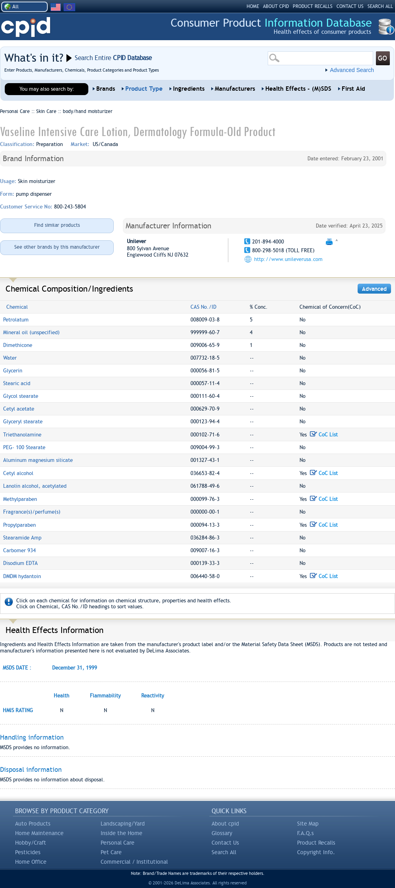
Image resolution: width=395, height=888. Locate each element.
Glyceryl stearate (23, 422)
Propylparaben (19, 525)
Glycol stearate (20, 396)
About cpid (225, 823)
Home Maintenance (39, 833)
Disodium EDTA (20, 563)
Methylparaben (20, 499)
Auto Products (33, 823)
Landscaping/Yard (123, 823)
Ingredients (188, 88)
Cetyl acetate (18, 409)
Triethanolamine (22, 435)
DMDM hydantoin (22, 576)
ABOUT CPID (276, 6)
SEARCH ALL (380, 6)
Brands (105, 88)
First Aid (353, 88)
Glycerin (12, 371)
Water (10, 358)
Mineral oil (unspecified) (31, 332)
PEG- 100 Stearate (24, 447)
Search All (224, 852)
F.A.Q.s (305, 833)
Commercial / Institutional (134, 862)
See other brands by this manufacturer (57, 247)
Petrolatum (16, 320)
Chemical (17, 307)
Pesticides (28, 852)
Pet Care (111, 852)
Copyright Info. (316, 852)
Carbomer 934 (19, 550)
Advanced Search (352, 70)
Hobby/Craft (30, 842)
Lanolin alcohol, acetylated (34, 486)
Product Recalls (316, 842)
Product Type (144, 88)
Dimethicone (17, 345)
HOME (253, 6)
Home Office (31, 862)
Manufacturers (235, 88)
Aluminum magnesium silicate (38, 460)
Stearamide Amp (22, 538)
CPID (25, 27)
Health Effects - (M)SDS (298, 88)
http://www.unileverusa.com (288, 259)
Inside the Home (121, 833)
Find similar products (57, 225)
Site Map (308, 823)
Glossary (222, 833)
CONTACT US (350, 6)
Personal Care (117, 842)
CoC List (324, 435)
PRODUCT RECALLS (313, 6)
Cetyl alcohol (18, 473)
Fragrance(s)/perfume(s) (31, 512)
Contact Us (225, 842)
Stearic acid (16, 383)
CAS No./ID (203, 307)
